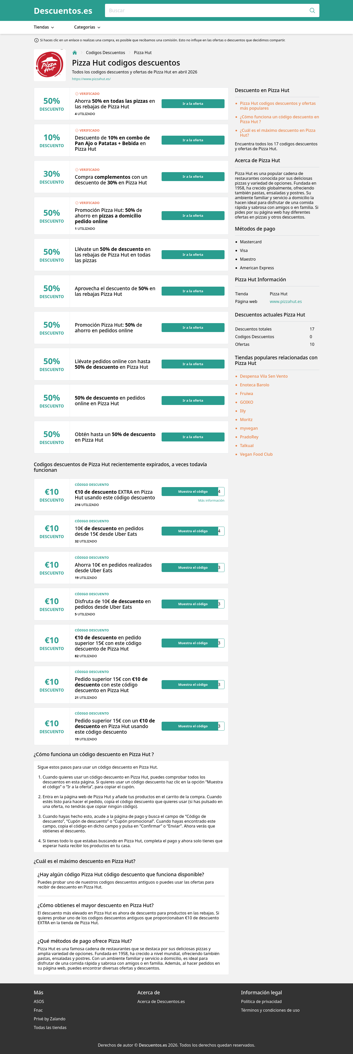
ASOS (39, 1001)
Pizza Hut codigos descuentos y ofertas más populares (278, 105)
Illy (243, 411)
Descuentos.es (63, 10)
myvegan (249, 428)
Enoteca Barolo (254, 385)
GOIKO (246, 402)
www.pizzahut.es (286, 301)
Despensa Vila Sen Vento (264, 376)
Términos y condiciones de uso (270, 1010)
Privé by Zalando (50, 1019)
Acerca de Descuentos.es (161, 1001)
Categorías (87, 27)
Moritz (246, 419)
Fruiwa (246, 393)
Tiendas (44, 27)
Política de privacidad (261, 1001)
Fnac (38, 1010)
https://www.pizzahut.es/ (91, 79)
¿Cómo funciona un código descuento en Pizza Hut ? (279, 119)
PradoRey (249, 437)
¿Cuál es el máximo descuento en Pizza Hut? (278, 133)
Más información (211, 500)
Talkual (247, 445)
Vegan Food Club (256, 454)
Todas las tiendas (50, 1027)
